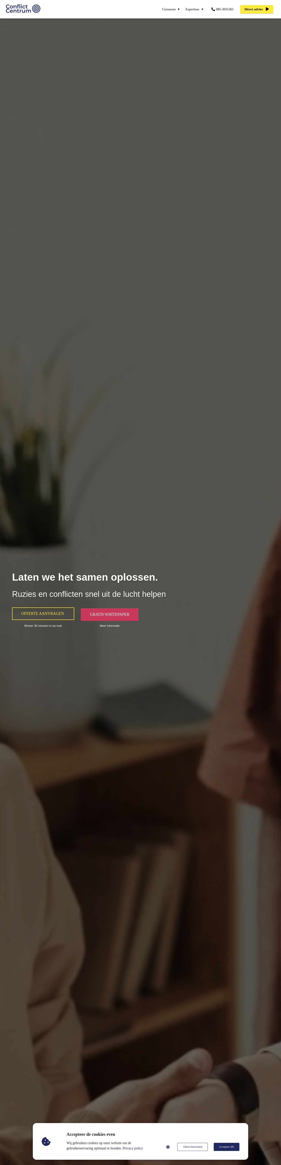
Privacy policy (133, 1148)
